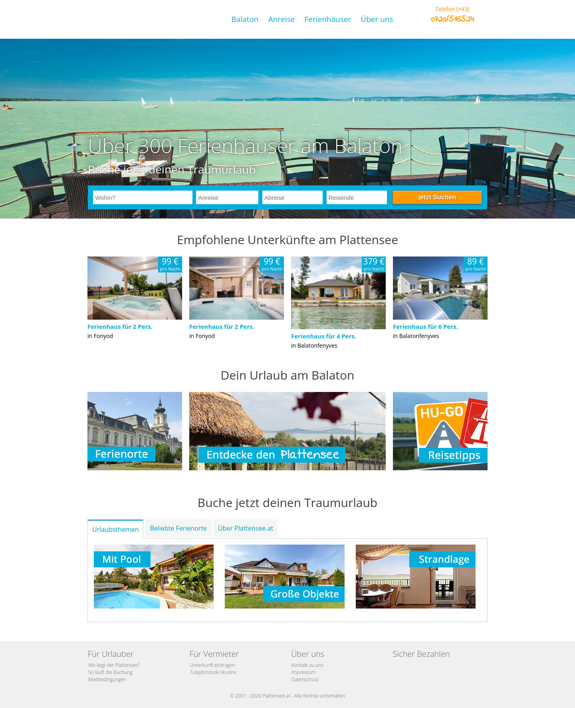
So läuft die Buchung (110, 672)
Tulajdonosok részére (213, 672)
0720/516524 (452, 19)
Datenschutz (305, 679)
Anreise (281, 19)
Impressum (303, 672)
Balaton (244, 19)
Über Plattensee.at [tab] (245, 528)
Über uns (377, 19)
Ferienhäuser (327, 19)
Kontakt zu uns (307, 665)
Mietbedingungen (107, 679)
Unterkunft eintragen (212, 665)
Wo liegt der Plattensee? (114, 665)
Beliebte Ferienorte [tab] (178, 528)
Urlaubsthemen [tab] (115, 529)
